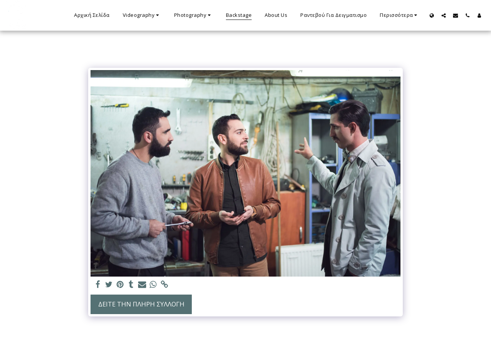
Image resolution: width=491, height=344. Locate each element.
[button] (142, 15)
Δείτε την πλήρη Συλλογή (141, 304)
